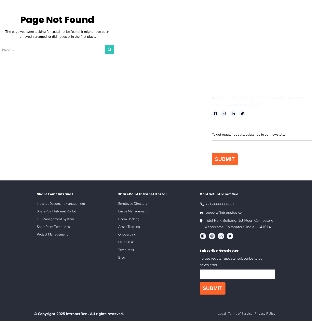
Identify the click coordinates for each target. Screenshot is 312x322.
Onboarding (115, 103)
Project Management (16, 103)
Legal (216, 315)
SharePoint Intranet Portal (20, 86)
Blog (109, 120)
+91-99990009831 (219, 205)
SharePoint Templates (17, 98)
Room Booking (117, 92)
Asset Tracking (117, 98)
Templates (114, 115)
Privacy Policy (263, 315)
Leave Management (121, 86)
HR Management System (19, 92)
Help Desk (114, 109)
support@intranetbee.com (224, 214)
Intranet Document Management (25, 81)
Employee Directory (121, 81)
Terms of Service (236, 315)
